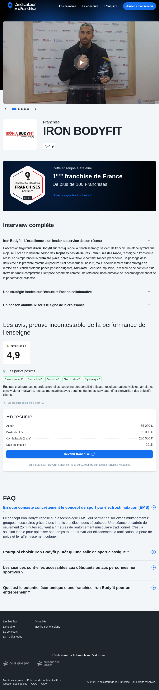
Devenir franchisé (79, 454)
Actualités (40, 621)
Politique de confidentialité (42, 680)
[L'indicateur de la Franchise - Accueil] (22, 6)
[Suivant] (35, 109)
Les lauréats (10, 621)
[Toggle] (153, 507)
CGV (44, 683)
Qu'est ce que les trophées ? (72, 195)
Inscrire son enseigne (47, 626)
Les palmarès (67, 6)
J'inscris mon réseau (139, 6)
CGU (34, 683)
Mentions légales (13, 680)
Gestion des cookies (15, 683)
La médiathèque (12, 636)
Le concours (90, 6)
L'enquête (111, 6)
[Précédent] (5, 109)
